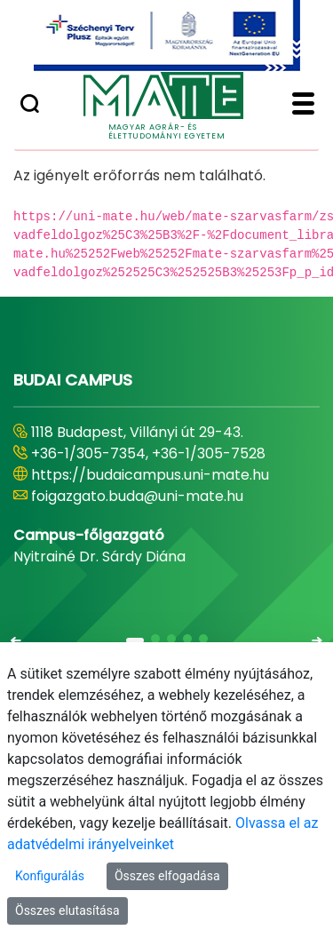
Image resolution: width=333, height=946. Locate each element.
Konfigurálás (49, 876)
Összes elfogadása (167, 876)
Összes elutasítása (67, 910)
